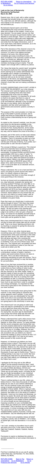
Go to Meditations (17, 461)
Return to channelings (23, 1)
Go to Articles (8, 5)
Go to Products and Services (24, 3)
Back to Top (20, 459)
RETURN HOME (7, 1)
